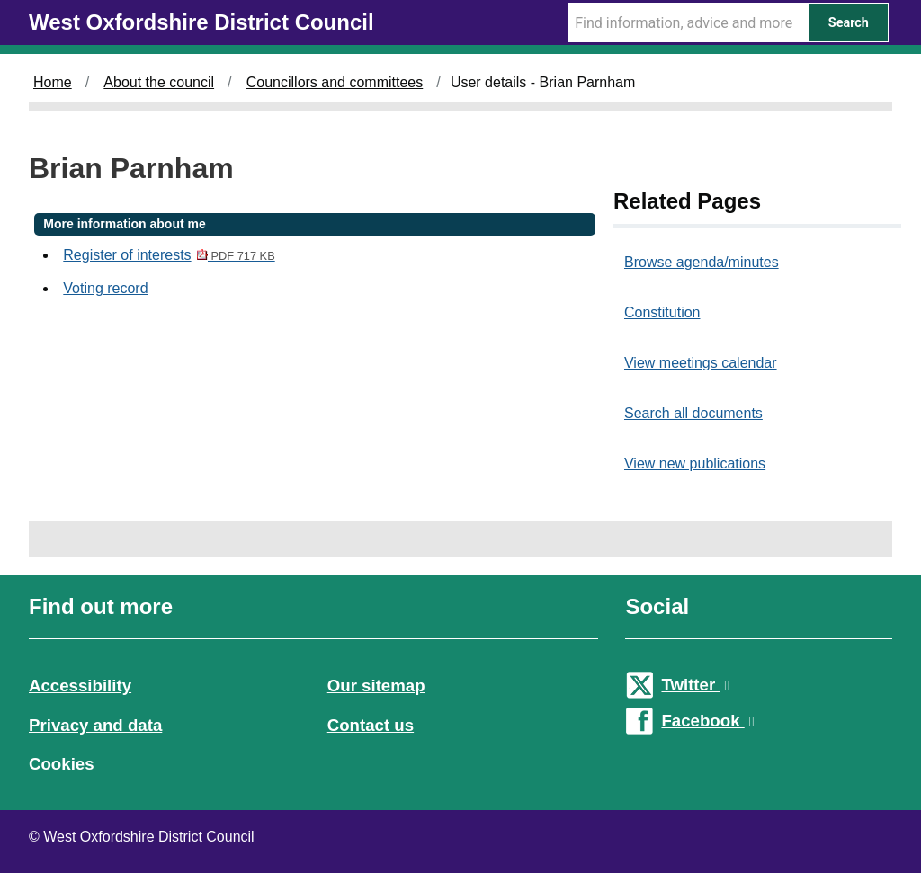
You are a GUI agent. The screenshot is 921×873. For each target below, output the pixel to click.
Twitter (695, 684)
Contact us (370, 725)
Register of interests (168, 255)
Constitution (662, 312)
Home (52, 82)
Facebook (707, 720)
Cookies (61, 763)
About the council (158, 82)
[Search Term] (688, 22)
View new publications (694, 463)
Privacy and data (95, 725)
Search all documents (693, 413)
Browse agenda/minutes (701, 262)
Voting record (105, 288)
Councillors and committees (335, 82)
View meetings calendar (700, 362)
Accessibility (80, 685)
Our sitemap (376, 685)
